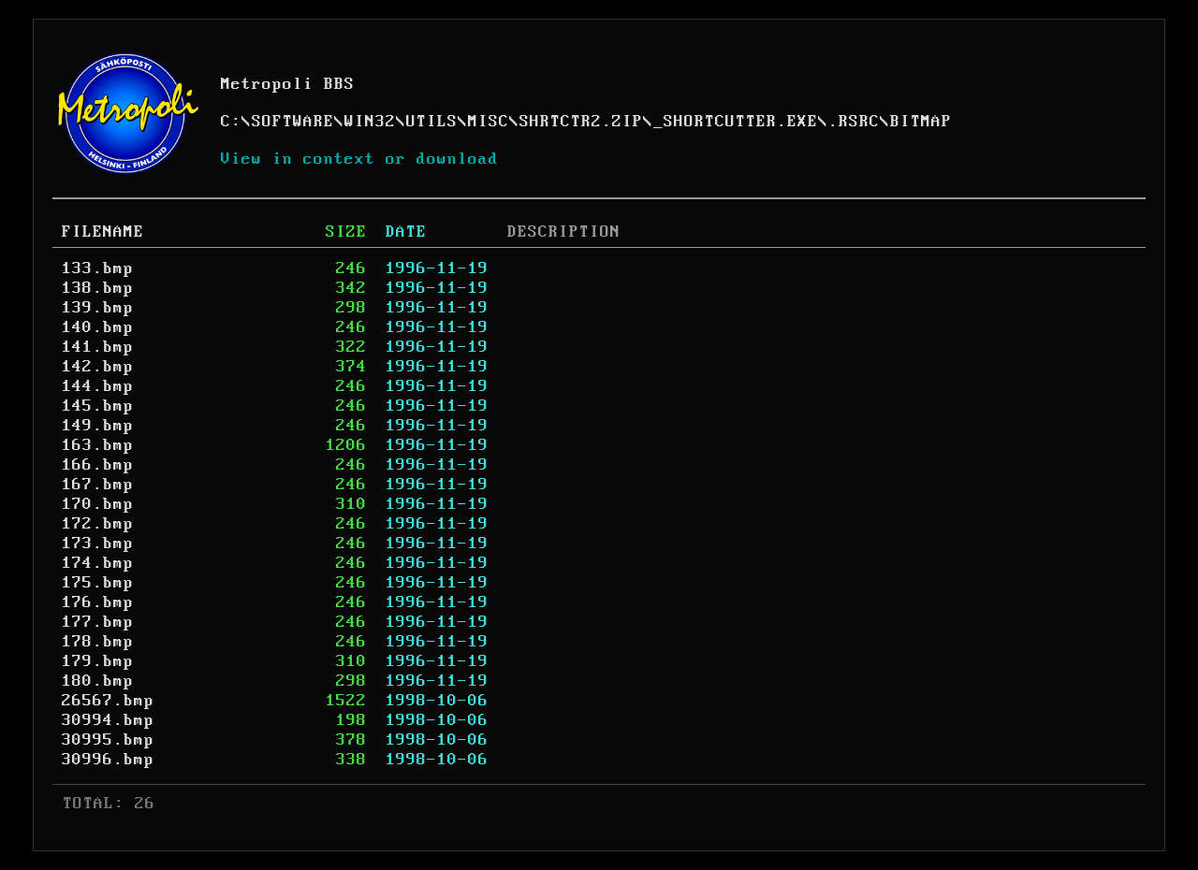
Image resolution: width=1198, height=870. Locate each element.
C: (231, 121)
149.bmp (98, 425)
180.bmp (98, 681)
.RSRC (854, 121)
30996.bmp (108, 759)
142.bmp (98, 366)
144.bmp (98, 386)
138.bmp (98, 288)
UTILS (432, 121)
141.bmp (98, 347)
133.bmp (98, 268)
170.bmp (98, 504)
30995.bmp (108, 740)
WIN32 (370, 121)
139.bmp (98, 307)
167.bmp (98, 484)
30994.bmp (108, 720)
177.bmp (98, 622)
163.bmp (98, 445)
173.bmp (98, 543)
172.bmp (98, 524)
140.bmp (98, 327)
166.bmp (98, 465)
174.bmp (98, 563)
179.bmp (98, 661)
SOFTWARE (293, 121)
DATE (406, 232)
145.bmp (98, 406)
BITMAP (921, 121)
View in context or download (360, 159)
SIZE (346, 232)
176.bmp (98, 602)
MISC (488, 121)
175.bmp (98, 582)
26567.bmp (108, 700)
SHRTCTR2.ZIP (581, 121)
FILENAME (103, 232)
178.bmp (98, 641)
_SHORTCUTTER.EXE (735, 121)
